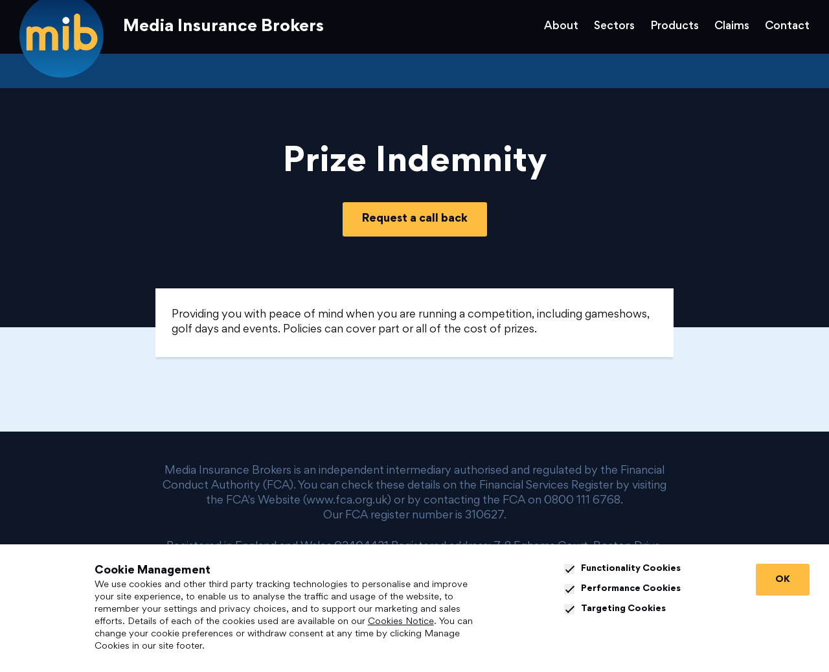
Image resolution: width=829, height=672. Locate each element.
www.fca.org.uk (346, 501)
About (561, 26)
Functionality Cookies (622, 569)
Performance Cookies (622, 589)
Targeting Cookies (615, 609)
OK (782, 579)
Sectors (614, 26)
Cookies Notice (401, 622)
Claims (731, 26)
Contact (787, 26)
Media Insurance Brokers (223, 27)
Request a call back (415, 219)
